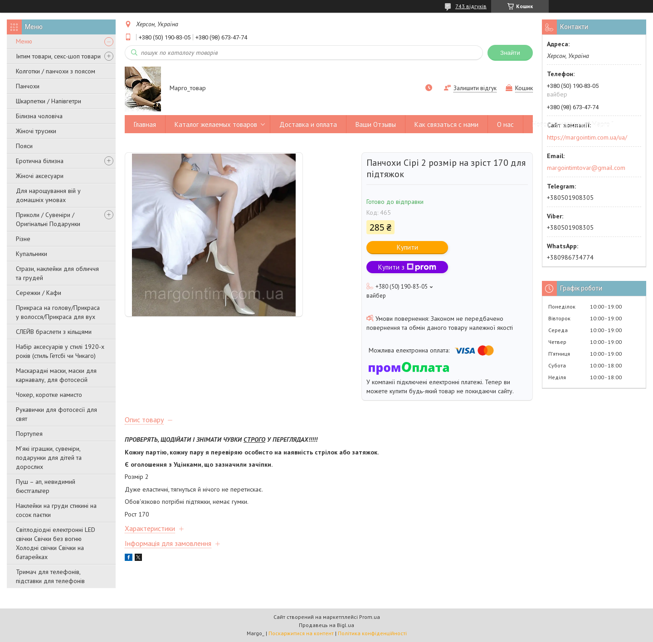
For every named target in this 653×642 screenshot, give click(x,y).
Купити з (407, 267)
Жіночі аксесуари (39, 176)
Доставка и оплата (308, 124)
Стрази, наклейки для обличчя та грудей (57, 273)
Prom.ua (369, 616)
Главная (145, 124)
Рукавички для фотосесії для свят (56, 414)
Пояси (24, 146)
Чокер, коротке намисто (49, 395)
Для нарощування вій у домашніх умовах (48, 195)
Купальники (31, 254)
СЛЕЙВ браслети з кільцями (54, 332)
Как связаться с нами (446, 124)
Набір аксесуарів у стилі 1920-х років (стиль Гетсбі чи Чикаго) (60, 351)
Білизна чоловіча (39, 116)
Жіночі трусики (36, 131)
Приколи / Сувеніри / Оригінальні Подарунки (48, 219)
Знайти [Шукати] (510, 52)
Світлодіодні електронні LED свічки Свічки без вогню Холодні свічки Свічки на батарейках (55, 543)
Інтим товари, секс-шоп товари (58, 56)
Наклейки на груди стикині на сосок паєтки (56, 510)
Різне (23, 239)
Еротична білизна (39, 161)
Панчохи (27, 86)
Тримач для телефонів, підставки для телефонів (50, 576)
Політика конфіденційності (372, 633)
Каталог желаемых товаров (216, 124)
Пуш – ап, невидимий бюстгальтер (45, 486)
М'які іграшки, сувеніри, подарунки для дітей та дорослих (49, 457)
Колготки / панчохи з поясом (55, 71)
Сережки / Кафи (38, 293)
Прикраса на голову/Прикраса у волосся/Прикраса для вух (58, 312)
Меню (24, 41)
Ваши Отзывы (376, 124)
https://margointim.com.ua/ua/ (587, 137)
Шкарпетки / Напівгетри (48, 101)
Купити (407, 247)
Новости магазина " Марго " (573, 124)
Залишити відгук (475, 88)
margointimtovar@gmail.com (586, 168)
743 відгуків (471, 6)
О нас (505, 124)
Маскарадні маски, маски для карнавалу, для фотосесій (56, 375)
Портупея (29, 434)
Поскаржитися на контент (301, 633)
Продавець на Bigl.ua (326, 625)
